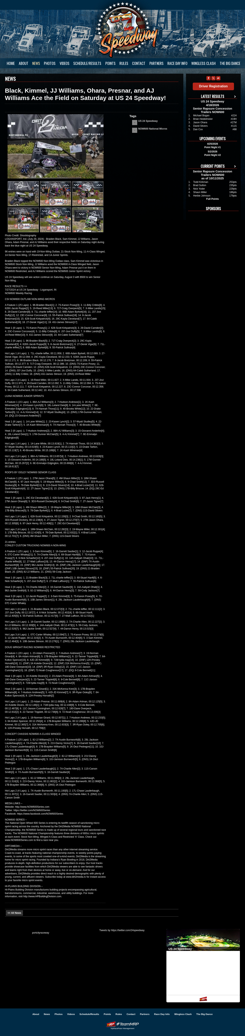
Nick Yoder (199, 188)
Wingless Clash (203, 63)
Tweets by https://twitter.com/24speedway (121, 930)
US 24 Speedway (127, 30)
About (23, 63)
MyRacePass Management (122, 1028)
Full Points (212, 199)
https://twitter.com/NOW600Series (31, 810)
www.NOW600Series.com (19, 840)
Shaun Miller (200, 192)
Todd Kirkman (200, 182)
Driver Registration (213, 86)
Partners (156, 63)
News (36, 63)
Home (11, 63)
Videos (64, 63)
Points (110, 63)
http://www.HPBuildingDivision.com (42, 896)
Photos (50, 63)
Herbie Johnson (201, 195)
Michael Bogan (201, 115)
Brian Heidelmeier (203, 119)
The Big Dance (230, 63)
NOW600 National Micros (152, 128)
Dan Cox (198, 129)
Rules (123, 63)
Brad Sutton (199, 185)
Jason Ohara (200, 122)
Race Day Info (177, 63)
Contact (138, 63)
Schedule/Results (87, 63)
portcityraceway (40, 932)
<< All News (14, 913)
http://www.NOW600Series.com (32, 806)
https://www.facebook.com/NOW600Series (40, 813)
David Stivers (200, 125)
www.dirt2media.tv (76, 876)
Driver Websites (122, 1024)
